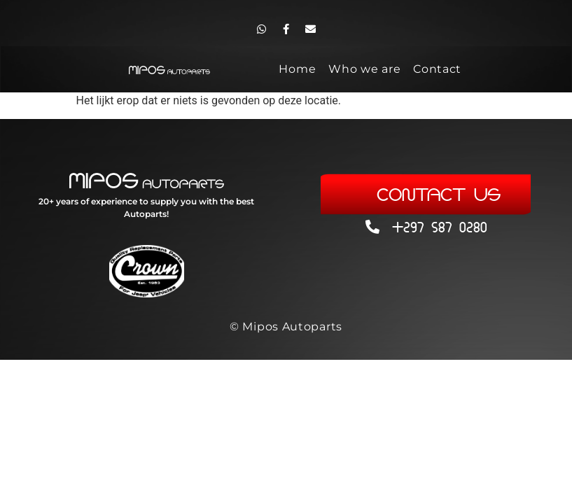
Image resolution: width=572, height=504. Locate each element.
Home (297, 69)
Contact (437, 69)
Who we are (364, 69)
